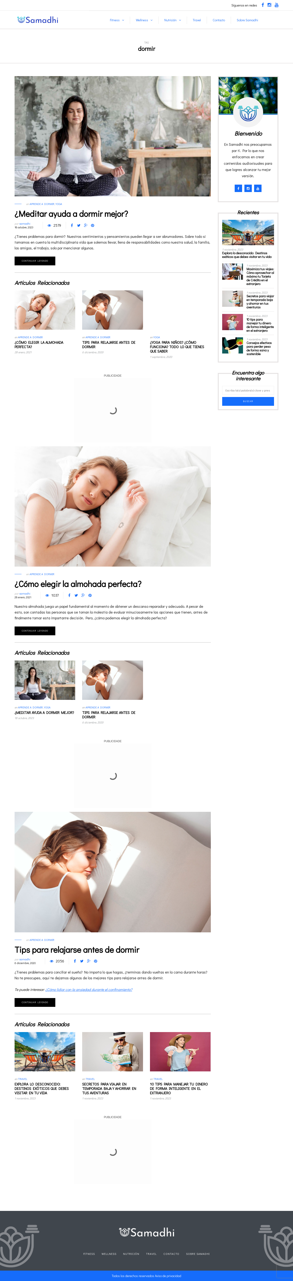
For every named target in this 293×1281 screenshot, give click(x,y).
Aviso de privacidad (168, 1276)
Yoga (59, 204)
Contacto (219, 20)
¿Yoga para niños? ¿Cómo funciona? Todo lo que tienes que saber (177, 347)
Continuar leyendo (35, 260)
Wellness (142, 20)
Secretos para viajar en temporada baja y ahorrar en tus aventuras (109, 1088)
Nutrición (170, 20)
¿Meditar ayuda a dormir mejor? (71, 213)
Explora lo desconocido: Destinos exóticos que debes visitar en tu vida (42, 1088)
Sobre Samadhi (247, 20)
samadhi (24, 223)
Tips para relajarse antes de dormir (108, 344)
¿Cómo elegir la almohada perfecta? (39, 344)
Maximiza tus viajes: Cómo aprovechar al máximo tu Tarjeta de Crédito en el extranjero (260, 276)
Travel (197, 20)
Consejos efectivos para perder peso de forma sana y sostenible (259, 348)
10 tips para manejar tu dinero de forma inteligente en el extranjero (179, 1088)
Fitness (115, 20)
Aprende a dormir (42, 204)
